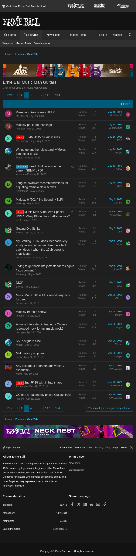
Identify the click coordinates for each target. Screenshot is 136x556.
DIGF (19, 282)
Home (12, 34)
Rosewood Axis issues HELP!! (36, 112)
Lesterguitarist (23, 257)
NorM (19, 373)
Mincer (19, 157)
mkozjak (20, 128)
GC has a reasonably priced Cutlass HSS (43, 394)
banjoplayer (116, 215)
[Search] (130, 35)
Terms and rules (83, 447)
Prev (9, 95)
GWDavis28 (115, 368)
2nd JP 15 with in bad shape (43, 382)
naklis (19, 357)
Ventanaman (115, 127)
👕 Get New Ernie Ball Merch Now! (24, 6)
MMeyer (118, 356)
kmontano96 (22, 174)
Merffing (20, 203)
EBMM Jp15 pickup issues (42, 137)
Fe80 (19, 220)
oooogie (20, 332)
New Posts (53, 34)
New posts (7, 43)
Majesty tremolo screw (31, 311)
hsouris (20, 315)
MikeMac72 (22, 116)
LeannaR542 (60, 528)
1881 (48, 95)
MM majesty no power (31, 353)
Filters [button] (124, 104)
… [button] (40, 95)
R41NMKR (116, 385)
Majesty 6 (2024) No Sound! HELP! (39, 199)
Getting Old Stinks (28, 228)
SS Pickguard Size (28, 341)
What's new (76, 456)
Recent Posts (77, 34)
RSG (119, 140)
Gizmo (19, 303)
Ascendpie (21, 386)
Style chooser (12, 447)
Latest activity (76, 469)
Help (115, 447)
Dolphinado (22, 190)
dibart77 (118, 269)
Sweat (19, 232)
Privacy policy (102, 447)
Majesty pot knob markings (34, 124)
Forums (33, 34)
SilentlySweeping (25, 141)
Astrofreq (21, 274)
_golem (20, 398)
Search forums (42, 43)
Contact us (66, 447)
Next (57, 95)
